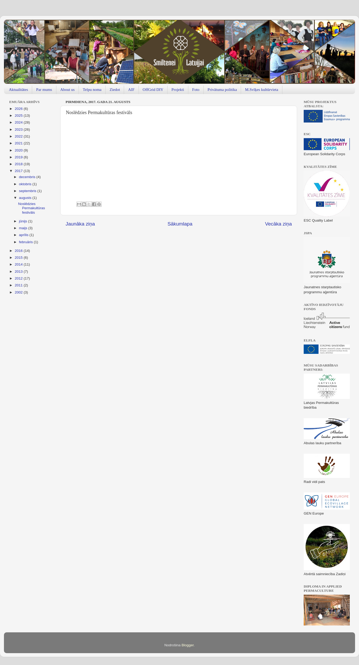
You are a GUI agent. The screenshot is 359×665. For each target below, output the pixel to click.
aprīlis (24, 235)
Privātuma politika (222, 89)
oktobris (25, 184)
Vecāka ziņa (278, 224)
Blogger (187, 645)
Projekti (177, 89)
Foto (196, 89)
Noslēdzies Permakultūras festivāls (31, 208)
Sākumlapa (180, 224)
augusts (25, 198)
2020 (19, 150)
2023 (19, 129)
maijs (23, 228)
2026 (19, 109)
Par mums (44, 89)
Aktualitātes (18, 89)
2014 (19, 264)
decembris (27, 177)
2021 (19, 143)
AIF (131, 89)
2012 (19, 278)
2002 (19, 292)
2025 (19, 116)
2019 (19, 157)
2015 (19, 258)
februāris (26, 242)
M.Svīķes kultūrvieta (261, 89)
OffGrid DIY (153, 89)
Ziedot (115, 89)
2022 (19, 136)
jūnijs (23, 221)
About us (67, 89)
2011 (19, 285)
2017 (19, 171)
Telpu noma (92, 89)
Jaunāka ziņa (80, 224)
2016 (19, 251)
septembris (28, 191)
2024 (19, 122)
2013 (19, 271)
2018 (19, 164)
